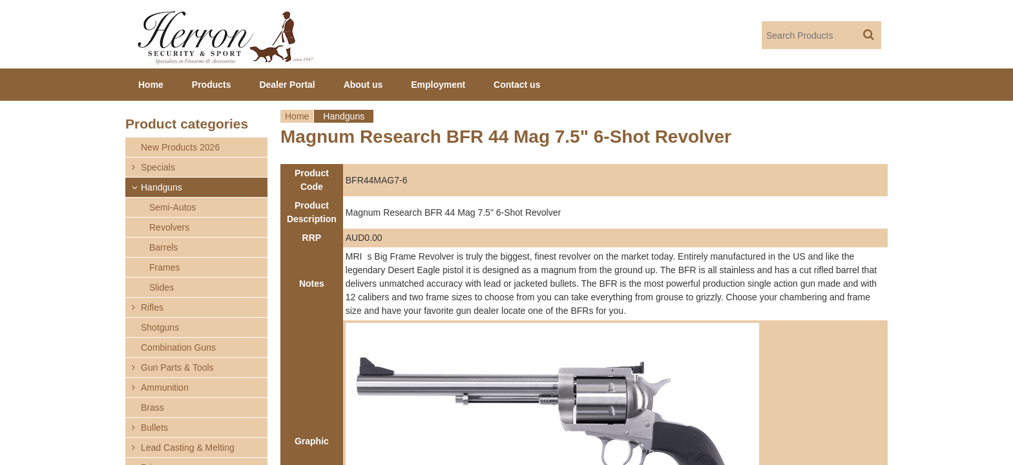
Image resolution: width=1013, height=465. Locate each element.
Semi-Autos (172, 207)
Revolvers (169, 227)
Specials (158, 167)
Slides (161, 287)
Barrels (163, 247)
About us (363, 84)
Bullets (154, 427)
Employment (438, 84)
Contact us (517, 84)
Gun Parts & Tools (177, 367)
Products (211, 84)
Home (297, 116)
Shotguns (160, 327)
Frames (164, 267)
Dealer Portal (287, 84)
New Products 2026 (180, 147)
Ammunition (165, 387)
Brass (152, 407)
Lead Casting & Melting (188, 447)
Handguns (343, 116)
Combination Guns (178, 347)
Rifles (152, 307)
